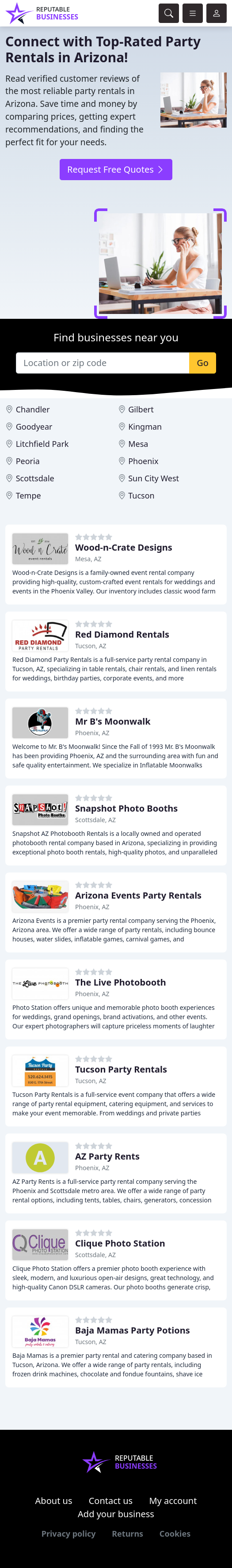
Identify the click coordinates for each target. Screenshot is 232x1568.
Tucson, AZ (90, 646)
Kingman (145, 426)
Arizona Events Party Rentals (138, 895)
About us (53, 1501)
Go (203, 363)
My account (173, 1501)
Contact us (111, 1501)
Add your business (116, 1514)
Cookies (175, 1533)
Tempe (28, 495)
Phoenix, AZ (92, 733)
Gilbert (141, 409)
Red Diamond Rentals (122, 634)
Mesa (138, 443)
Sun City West (153, 478)
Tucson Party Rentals (121, 1069)
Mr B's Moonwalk (113, 721)
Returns (127, 1533)
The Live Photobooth (120, 982)
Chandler (33, 409)
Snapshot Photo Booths (126, 808)
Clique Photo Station (120, 1243)
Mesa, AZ (88, 559)
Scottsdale (35, 478)
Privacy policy (69, 1533)
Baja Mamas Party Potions (132, 1330)
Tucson (141, 495)
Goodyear (34, 426)
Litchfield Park (42, 443)
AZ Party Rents (107, 1156)
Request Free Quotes (116, 169)
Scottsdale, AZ (95, 820)
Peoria (28, 461)
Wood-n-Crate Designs (123, 547)
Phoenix (143, 461)
